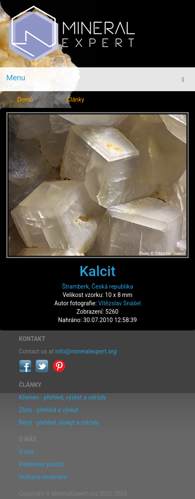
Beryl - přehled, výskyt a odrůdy (59, 422)
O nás (26, 451)
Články (75, 99)
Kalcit (97, 271)
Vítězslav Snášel (119, 303)
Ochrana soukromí (43, 476)
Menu (15, 77)
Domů (25, 99)
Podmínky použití (41, 464)
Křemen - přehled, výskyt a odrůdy (62, 397)
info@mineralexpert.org (86, 351)
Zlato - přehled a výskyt (48, 410)
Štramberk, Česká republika (97, 286)
